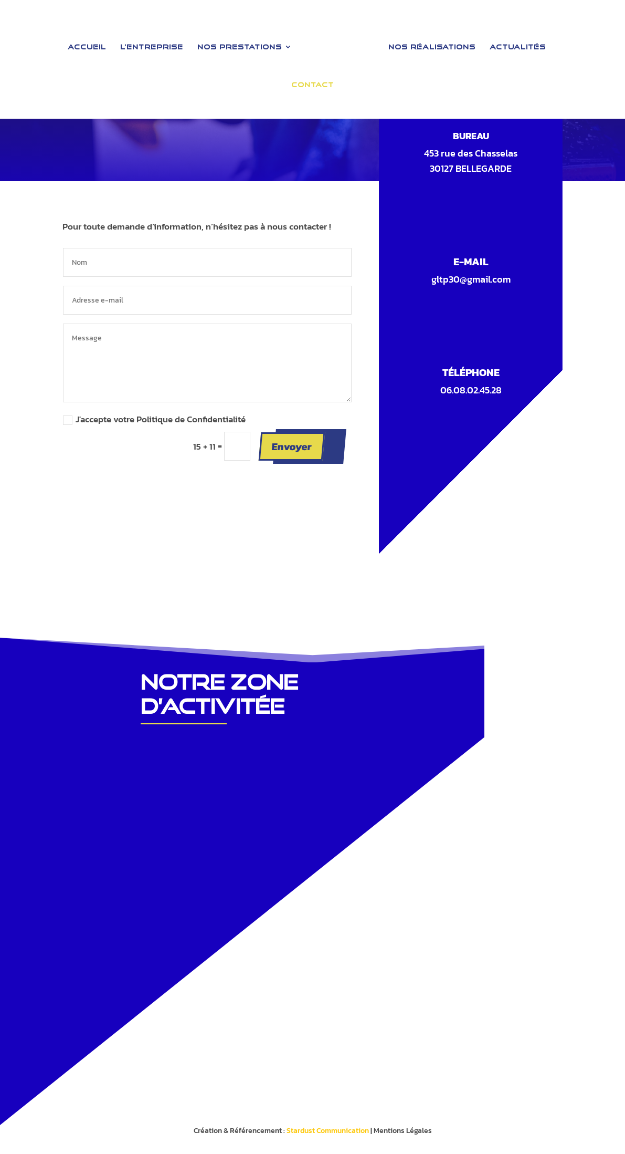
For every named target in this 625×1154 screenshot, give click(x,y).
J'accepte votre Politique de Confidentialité (154, 419)
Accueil (90, 43)
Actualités (514, 43)
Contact (312, 81)
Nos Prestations (242, 43)
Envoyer (291, 446)
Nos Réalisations (428, 43)
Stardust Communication (328, 1130)
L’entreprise (154, 43)
